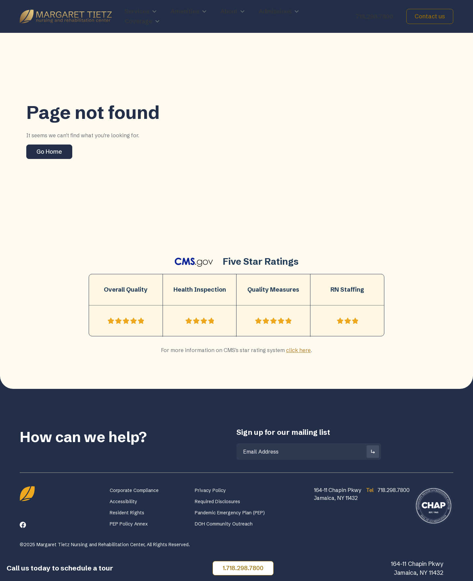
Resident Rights (127, 513)
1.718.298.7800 (243, 568)
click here (298, 350)
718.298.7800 (374, 16)
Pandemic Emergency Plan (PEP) (230, 513)
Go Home (49, 151)
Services (141, 11)
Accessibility (123, 501)
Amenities (188, 11)
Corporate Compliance (134, 490)
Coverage (142, 21)
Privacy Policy (210, 490)
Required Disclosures (217, 501)
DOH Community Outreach (224, 524)
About (232, 11)
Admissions (279, 11)
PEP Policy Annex (129, 524)
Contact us (430, 16)
